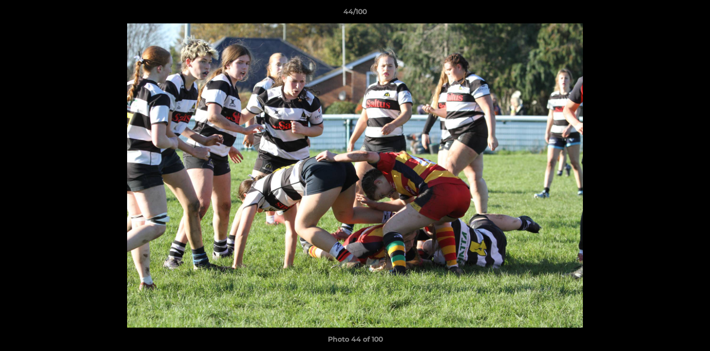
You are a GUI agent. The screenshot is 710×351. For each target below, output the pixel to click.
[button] (692, 14)
